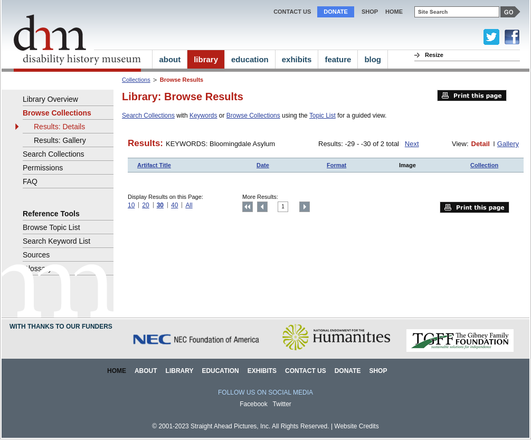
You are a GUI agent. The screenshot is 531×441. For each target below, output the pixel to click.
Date (263, 165)
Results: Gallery (60, 140)
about (170, 59)
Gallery (508, 144)
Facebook (254, 404)
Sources (36, 255)
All (188, 205)
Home (116, 371)
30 (160, 205)
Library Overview (50, 99)
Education (220, 371)
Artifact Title (154, 165)
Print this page (472, 95)
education (250, 59)
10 (131, 205)
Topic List (322, 115)
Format (336, 165)
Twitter (282, 404)
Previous (262, 207)
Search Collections (148, 115)
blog (372, 59)
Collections (136, 79)
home (394, 11)
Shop (370, 11)
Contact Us (292, 11)
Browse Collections (253, 115)
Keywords (203, 115)
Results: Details (59, 126)
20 (145, 205)
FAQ (30, 181)
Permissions (43, 168)
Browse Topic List (51, 227)
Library (180, 371)
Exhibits (262, 371)
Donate (336, 11)
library (206, 59)
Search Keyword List (56, 241)
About (146, 371)
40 (174, 205)
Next (412, 144)
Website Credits (356, 426)
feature (338, 59)
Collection (484, 165)
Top (247, 207)
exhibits (297, 59)
